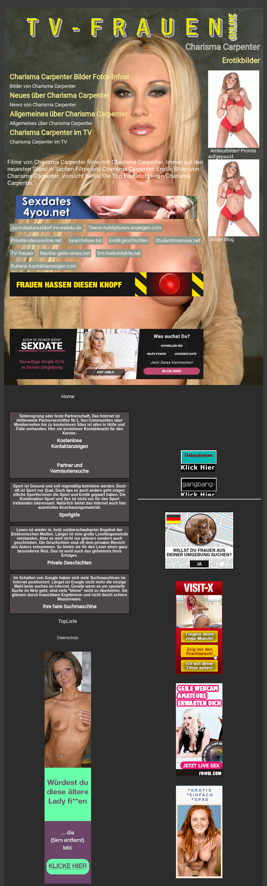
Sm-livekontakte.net (119, 253)
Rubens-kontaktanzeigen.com (43, 266)
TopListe (67, 621)
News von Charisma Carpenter (43, 105)
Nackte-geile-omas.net (65, 253)
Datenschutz (68, 638)
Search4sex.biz (85, 240)
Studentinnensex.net (177, 240)
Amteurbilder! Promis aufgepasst (232, 153)
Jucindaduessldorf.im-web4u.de (46, 228)
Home (67, 396)
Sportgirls (69, 515)
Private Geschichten (69, 563)
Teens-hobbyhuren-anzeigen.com (124, 228)
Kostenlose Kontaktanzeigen (69, 443)
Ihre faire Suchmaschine (69, 606)
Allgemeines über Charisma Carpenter (51, 123)
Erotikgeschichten (128, 240)
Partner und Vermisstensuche (69, 468)
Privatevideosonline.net (36, 240)
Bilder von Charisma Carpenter (43, 86)
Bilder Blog (222, 239)
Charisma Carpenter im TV (38, 142)
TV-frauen (22, 253)
